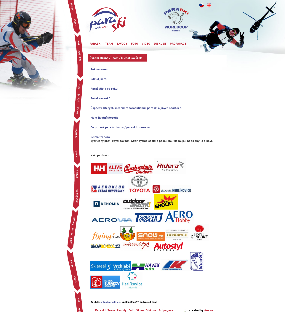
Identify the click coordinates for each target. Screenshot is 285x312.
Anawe (208, 310)
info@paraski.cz (110, 301)
